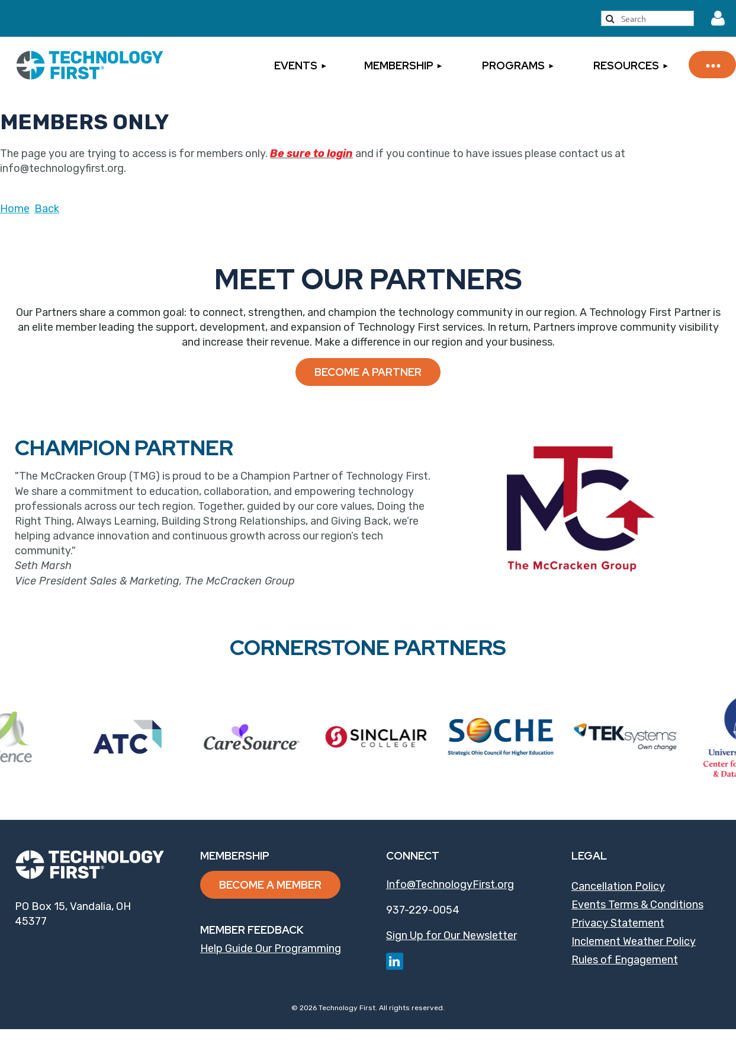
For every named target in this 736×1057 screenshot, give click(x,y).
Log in (718, 18)
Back (46, 208)
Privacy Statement (617, 923)
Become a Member (270, 885)
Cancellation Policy (618, 886)
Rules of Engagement (624, 959)
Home (15, 208)
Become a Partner (368, 372)
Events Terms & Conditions (637, 904)
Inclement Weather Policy (633, 941)
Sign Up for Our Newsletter (451, 935)
